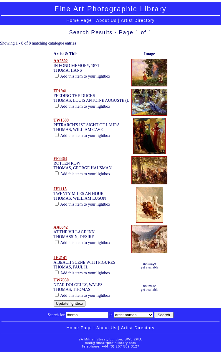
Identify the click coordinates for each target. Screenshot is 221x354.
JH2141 (60, 257)
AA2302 (61, 61)
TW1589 (61, 120)
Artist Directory (137, 20)
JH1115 (60, 189)
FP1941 (60, 91)
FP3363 (60, 158)
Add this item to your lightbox (83, 76)
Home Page (79, 20)
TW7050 (61, 280)
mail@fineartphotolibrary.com (110, 343)
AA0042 (61, 227)
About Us (106, 20)
